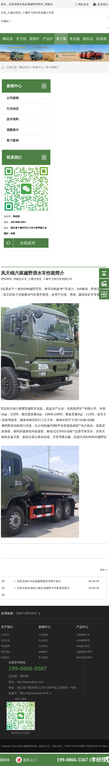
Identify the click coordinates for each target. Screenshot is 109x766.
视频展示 (28, 129)
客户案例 (51, 67)
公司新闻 (28, 98)
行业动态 (28, 108)
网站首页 (81, 4)
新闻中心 (38, 67)
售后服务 (5, 646)
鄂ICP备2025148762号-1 (35, 693)
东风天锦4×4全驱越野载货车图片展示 (56, 581)
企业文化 (5, 640)
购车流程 (5, 651)
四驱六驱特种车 (26, 613)
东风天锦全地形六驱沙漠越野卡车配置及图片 (56, 588)
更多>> (103, 569)
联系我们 (100, 4)
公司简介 (5, 634)
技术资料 (28, 119)
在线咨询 (19, 243)
